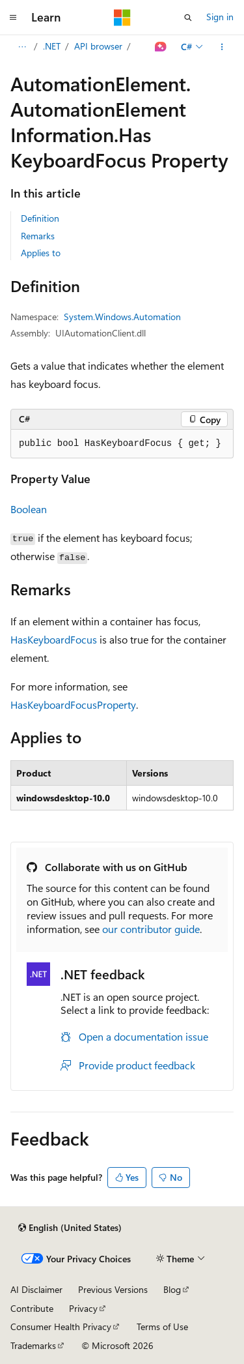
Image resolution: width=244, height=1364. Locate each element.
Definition (40, 218)
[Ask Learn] (161, 47)
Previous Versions (113, 1289)
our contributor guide (151, 929)
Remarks (38, 236)
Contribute (31, 1308)
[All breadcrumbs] (21, 47)
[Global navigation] (13, 17)
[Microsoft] (122, 17)
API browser (98, 46)
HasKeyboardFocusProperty (73, 704)
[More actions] (222, 47)
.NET (52, 46)
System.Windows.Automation (122, 316)
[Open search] (188, 17)
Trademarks (33, 1345)
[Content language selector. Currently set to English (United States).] (69, 1227)
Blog (172, 1289)
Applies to (41, 252)
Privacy (83, 1308)
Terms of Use (162, 1326)
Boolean (28, 509)
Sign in (220, 16)
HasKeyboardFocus (53, 639)
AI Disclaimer (36, 1289)
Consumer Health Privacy (60, 1326)
